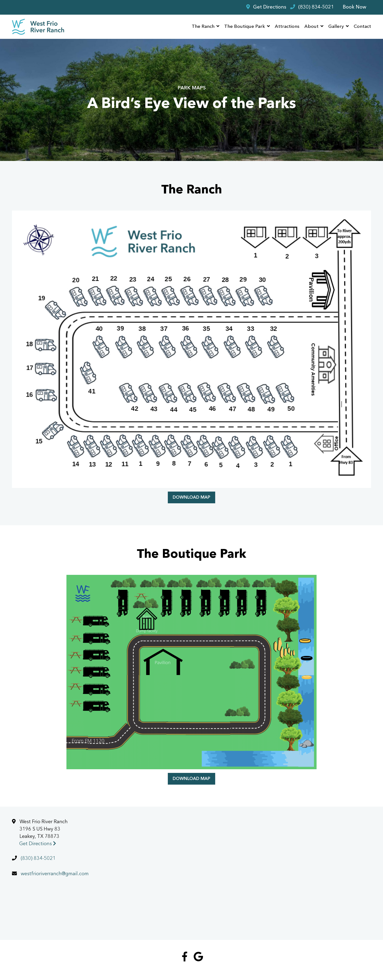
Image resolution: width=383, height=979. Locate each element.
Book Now (354, 7)
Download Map (191, 497)
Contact (362, 26)
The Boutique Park (244, 26)
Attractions (287, 26)
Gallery (336, 26)
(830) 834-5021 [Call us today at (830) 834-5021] (38, 858)
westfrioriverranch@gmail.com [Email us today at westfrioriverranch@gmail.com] (55, 874)
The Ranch (203, 26)
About (311, 26)
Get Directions (37, 844)
